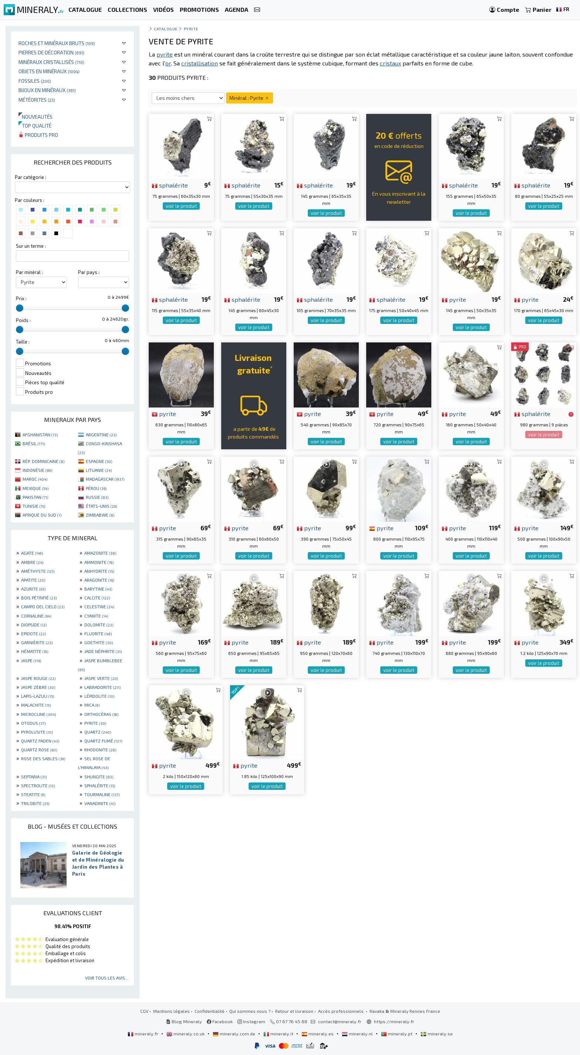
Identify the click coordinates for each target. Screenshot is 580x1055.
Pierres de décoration (51, 52)
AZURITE (33, 588)
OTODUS (33, 723)
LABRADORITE (102, 687)
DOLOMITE (98, 624)
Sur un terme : (31, 246)
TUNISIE (34, 505)
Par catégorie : (30, 177)
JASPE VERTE (101, 678)
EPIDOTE (33, 633)
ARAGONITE (99, 579)
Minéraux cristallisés (51, 62)
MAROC (35, 478)
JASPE (31, 660)
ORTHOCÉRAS (101, 714)
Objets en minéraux (49, 71)
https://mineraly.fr (394, 1021)
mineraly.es (318, 1033)
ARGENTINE (101, 434)
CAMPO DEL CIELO (42, 606)
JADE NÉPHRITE (103, 651)
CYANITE (96, 615)
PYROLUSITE (37, 731)
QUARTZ (97, 731)
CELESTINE (99, 606)
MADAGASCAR (105, 478)
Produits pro (38, 135)
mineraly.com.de (234, 1033)
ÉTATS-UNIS (101, 505)
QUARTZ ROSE (39, 749)
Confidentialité (210, 1011)
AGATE (32, 552)
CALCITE (97, 597)
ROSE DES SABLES (43, 758)
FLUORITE (98, 633)
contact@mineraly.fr (339, 1021)
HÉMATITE (34, 651)
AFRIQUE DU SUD (42, 514)
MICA (92, 704)
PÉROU (96, 488)
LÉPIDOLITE (99, 696)
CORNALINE (36, 615)
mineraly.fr (143, 1033)
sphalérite (170, 185)
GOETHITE (98, 642)
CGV (144, 1011)
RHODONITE (100, 749)
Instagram (251, 1021)
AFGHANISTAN (40, 434)
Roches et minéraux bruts (56, 43)
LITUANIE (99, 470)
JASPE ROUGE (38, 678)
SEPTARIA (34, 776)
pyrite (454, 299)
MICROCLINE (38, 714)
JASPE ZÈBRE (38, 687)
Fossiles (34, 81)
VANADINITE (99, 803)
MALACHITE (36, 704)
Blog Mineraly (184, 1021)
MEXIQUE (35, 488)
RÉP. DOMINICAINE (43, 461)
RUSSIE (97, 497)
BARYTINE (98, 588)
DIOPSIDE (34, 624)
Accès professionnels (341, 1011)
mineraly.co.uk (186, 1033)
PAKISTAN (35, 497)
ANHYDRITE (99, 571)
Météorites (36, 100)
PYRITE (95, 723)
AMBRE (32, 562)
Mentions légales (171, 1011)
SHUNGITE (98, 776)
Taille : (23, 342)
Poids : (23, 320)
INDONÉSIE (37, 470)
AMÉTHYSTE (37, 571)
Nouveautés (35, 117)
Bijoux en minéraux (47, 90)
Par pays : (89, 272)
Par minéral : (29, 272)
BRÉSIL (34, 443)
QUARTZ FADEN (40, 740)
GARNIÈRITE (37, 642)
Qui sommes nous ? (249, 1011)
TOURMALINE (101, 794)
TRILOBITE (35, 803)
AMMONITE (99, 562)
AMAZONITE (100, 552)
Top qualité (34, 125)
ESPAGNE (99, 461)
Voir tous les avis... (106, 977)
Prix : (21, 298)
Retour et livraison (294, 1011)
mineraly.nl (358, 1033)
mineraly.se (437, 1033)
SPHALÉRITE (99, 785)
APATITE (33, 579)
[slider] (19, 308)
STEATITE (33, 794)
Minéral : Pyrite (249, 98)
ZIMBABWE (100, 514)
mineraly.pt (397, 1033)
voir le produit (181, 206)
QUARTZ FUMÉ (103, 740)
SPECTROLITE (38, 785)
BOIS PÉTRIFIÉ (39, 597)
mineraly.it (278, 1033)
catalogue (166, 28)
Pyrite (191, 28)
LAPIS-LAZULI (37, 696)
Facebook (220, 1021)
